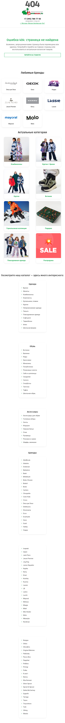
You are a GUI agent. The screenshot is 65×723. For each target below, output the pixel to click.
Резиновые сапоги (30, 370)
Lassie (25, 585)
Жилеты (26, 291)
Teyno (25, 700)
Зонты (25, 422)
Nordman (26, 622)
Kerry (25, 572)
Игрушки (26, 426)
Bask (25, 473)
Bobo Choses (27, 480)
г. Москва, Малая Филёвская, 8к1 (32, 23)
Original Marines (29, 650)
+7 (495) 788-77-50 (32, 19)
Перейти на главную (32, 55)
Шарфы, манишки (29, 442)
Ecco (25, 513)
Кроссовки (27, 360)
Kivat (25, 575)
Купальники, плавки (30, 301)
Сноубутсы (27, 383)
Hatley (25, 527)
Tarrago (26, 697)
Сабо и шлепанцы (29, 373)
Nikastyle (26, 618)
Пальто (26, 311)
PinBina (26, 664)
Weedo (25, 714)
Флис (25, 325)
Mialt (25, 608)
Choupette (26, 493)
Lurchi (25, 595)
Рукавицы (27, 436)
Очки (25, 432)
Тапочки (26, 387)
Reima (25, 677)
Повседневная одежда (31, 315)
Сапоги (25, 380)
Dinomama (27, 510)
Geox (25, 520)
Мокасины (27, 363)
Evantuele (26, 517)
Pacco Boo (27, 657)
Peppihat (26, 660)
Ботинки (26, 350)
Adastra (26, 463)
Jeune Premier (28, 558)
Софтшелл (27, 318)
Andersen (26, 467)
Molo (25, 615)
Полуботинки (28, 367)
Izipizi (25, 552)
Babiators (26, 470)
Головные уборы (29, 419)
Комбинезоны (28, 295)
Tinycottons (27, 704)
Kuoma (25, 582)
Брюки (25, 288)
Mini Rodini (27, 612)
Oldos (25, 644)
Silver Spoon (27, 684)
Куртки (25, 305)
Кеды (25, 357)
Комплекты (27, 298)
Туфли (25, 390)
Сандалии (27, 377)
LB (24, 588)
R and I (25, 674)
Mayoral (26, 598)
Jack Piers (27, 555)
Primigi (25, 667)
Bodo (25, 487)
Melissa (26, 602)
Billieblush (26, 477)
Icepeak (26, 548)
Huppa (25, 530)
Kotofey (26, 578)
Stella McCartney (29, 690)
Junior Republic (28, 565)
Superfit (26, 694)
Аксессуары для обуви (31, 416)
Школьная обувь (29, 393)
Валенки (26, 353)
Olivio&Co (26, 647)
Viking (25, 710)
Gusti (25, 523)
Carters (25, 490)
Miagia (25, 605)
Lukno (25, 592)
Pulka (25, 670)
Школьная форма (29, 328)
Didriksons (27, 507)
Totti (24, 707)
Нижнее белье (28, 429)
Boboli (25, 483)
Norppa (25, 640)
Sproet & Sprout (28, 687)
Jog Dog (26, 562)
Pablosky (26, 654)
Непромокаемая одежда (32, 308)
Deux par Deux (28, 503)
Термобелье (27, 321)
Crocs (25, 500)
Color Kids (26, 497)
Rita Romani (27, 680)
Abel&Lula (26, 460)
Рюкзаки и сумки (29, 439)
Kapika (25, 568)
